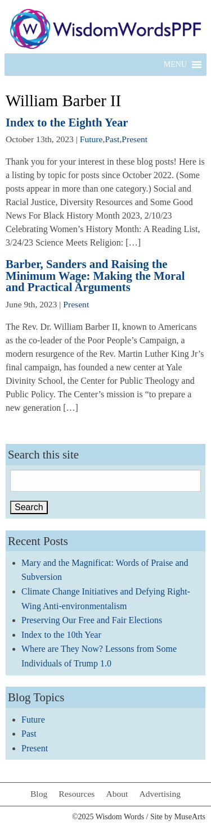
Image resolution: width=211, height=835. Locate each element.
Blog (38, 793)
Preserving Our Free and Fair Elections (91, 620)
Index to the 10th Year (61, 634)
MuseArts (189, 817)
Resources (77, 793)
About (117, 793)
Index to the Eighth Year (67, 122)
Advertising (160, 793)
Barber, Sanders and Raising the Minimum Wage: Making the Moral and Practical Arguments (95, 275)
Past (112, 139)
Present (134, 139)
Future (91, 139)
